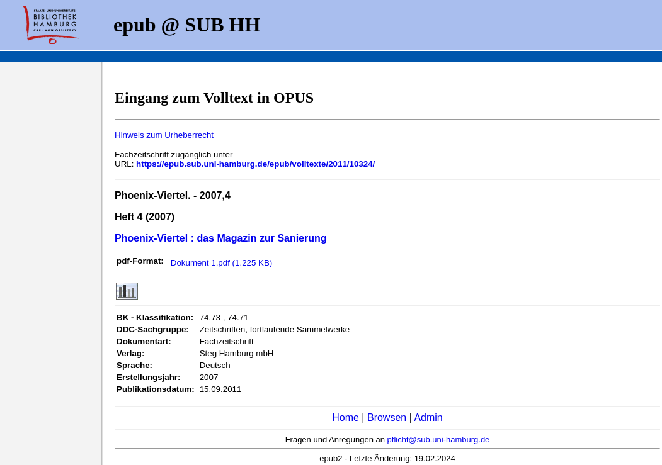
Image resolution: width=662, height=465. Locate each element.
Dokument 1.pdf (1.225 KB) (222, 262)
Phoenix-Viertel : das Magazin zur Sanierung (221, 238)
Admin (428, 417)
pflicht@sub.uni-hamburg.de (438, 439)
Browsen (386, 417)
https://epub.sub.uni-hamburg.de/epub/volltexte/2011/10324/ (255, 164)
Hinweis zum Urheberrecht (164, 135)
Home (345, 417)
